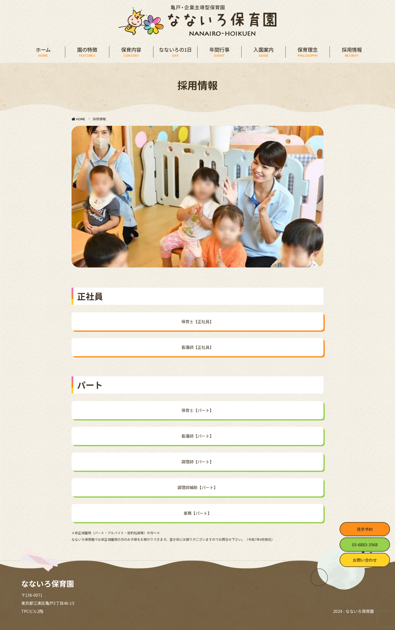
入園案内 (263, 52)
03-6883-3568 (365, 545)
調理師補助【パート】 (197, 487)
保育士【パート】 (197, 410)
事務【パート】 (197, 513)
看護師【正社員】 (197, 347)
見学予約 (365, 529)
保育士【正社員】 (197, 321)
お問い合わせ (365, 560)
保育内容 (131, 52)
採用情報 (352, 52)
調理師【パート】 (197, 462)
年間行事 (219, 52)
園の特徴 (87, 52)
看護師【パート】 (197, 436)
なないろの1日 (175, 52)
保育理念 (308, 52)
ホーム (43, 52)
